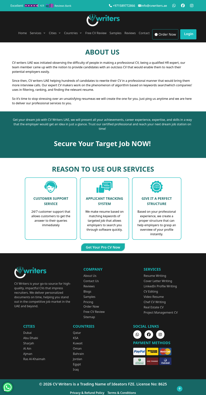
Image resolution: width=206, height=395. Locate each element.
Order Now (165, 34)
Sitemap (89, 317)
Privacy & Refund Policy (87, 393)
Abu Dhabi (30, 338)
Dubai (27, 333)
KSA (75, 338)
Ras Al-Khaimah (34, 359)
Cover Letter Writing (158, 281)
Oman (77, 348)
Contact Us (91, 281)
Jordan (77, 359)
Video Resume (154, 297)
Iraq (76, 369)
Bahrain (78, 354)
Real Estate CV (154, 307)
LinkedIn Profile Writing (160, 286)
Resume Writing (155, 276)
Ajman (27, 354)
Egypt (77, 364)
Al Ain (27, 348)
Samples (115, 33)
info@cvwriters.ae (154, 6)
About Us (90, 276)
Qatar (77, 333)
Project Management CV (161, 312)
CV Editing (151, 291)
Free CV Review (95, 33)
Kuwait (78, 343)
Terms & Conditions (121, 393)
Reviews (130, 33)
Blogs (87, 291)
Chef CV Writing (155, 302)
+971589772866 (124, 6)
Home (22, 33)
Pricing (88, 302)
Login (188, 34)
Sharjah (28, 343)
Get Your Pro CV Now (103, 247)
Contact (144, 33)
